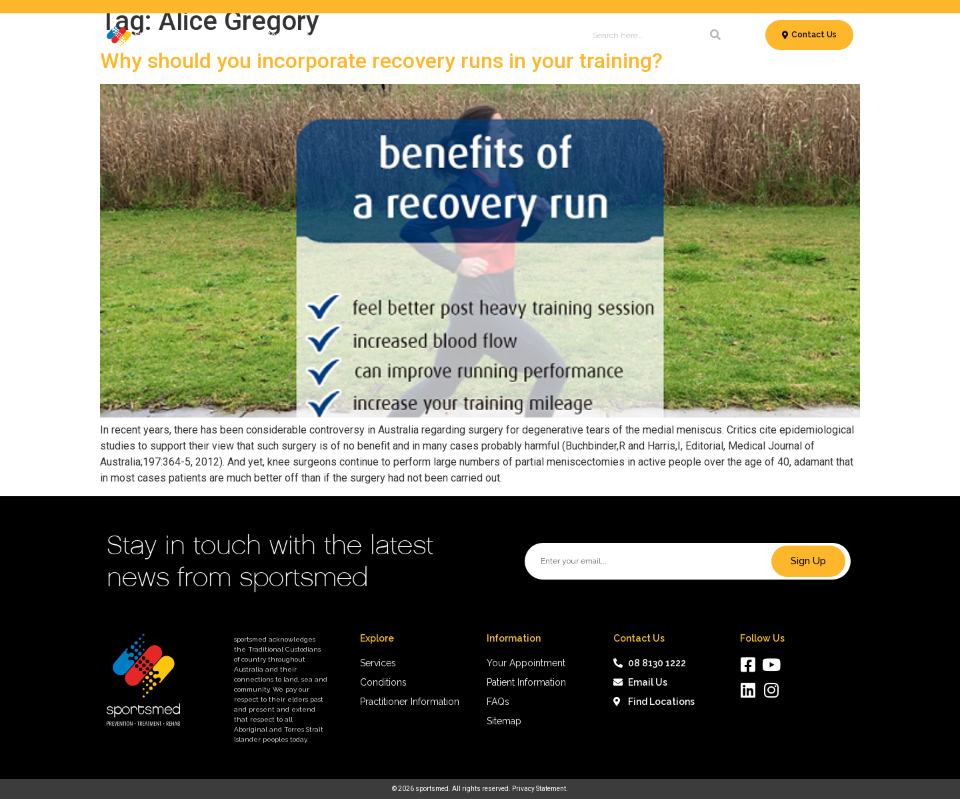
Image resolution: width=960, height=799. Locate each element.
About (555, 35)
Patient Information (444, 35)
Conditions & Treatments (324, 35)
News (517, 35)
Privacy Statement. (540, 788)
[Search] (715, 35)
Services (226, 35)
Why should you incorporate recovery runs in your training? (381, 60)
